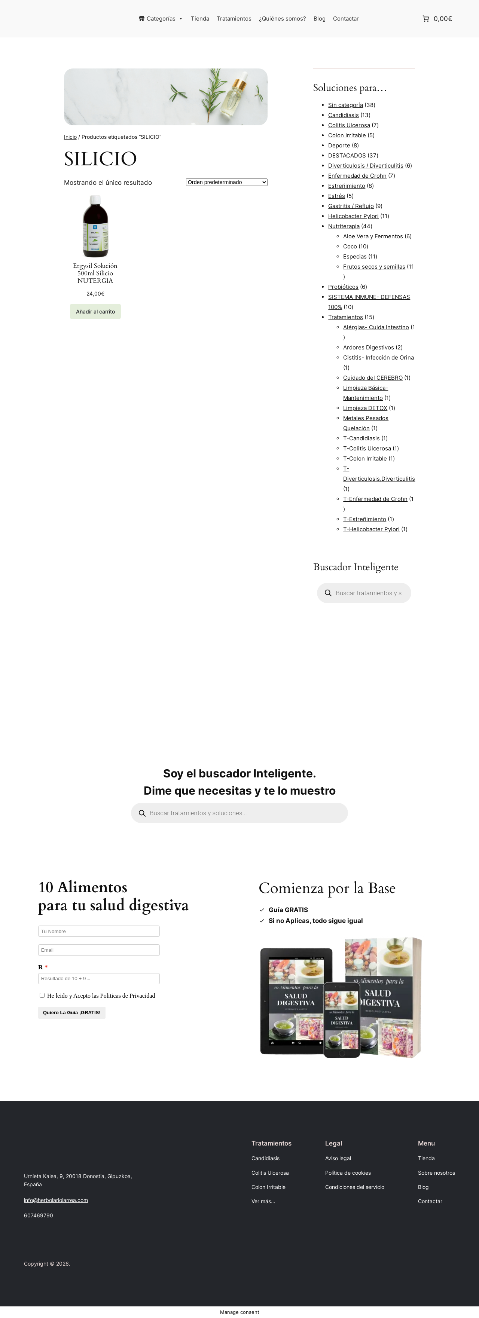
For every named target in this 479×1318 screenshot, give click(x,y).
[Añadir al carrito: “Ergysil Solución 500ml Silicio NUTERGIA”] (95, 311)
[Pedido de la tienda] (227, 182)
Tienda (200, 18)
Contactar (346, 18)
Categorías (165, 18)
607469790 (38, 1215)
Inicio (70, 137)
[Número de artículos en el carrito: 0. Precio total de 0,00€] (436, 19)
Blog (320, 18)
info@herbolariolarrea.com (56, 1200)
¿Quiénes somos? (282, 18)
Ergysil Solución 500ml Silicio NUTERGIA (95, 273)
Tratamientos (234, 18)
